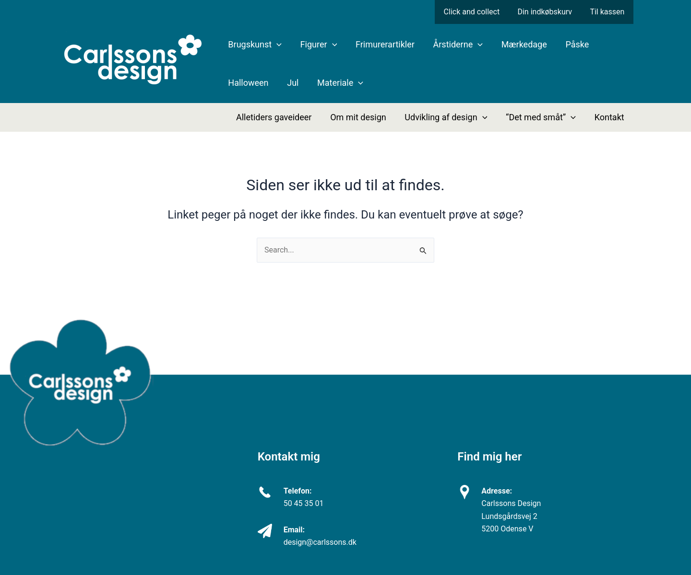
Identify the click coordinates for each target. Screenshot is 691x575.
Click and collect (478, 11)
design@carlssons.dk (320, 542)
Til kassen (608, 11)
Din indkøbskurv (548, 11)
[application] (276, 44)
